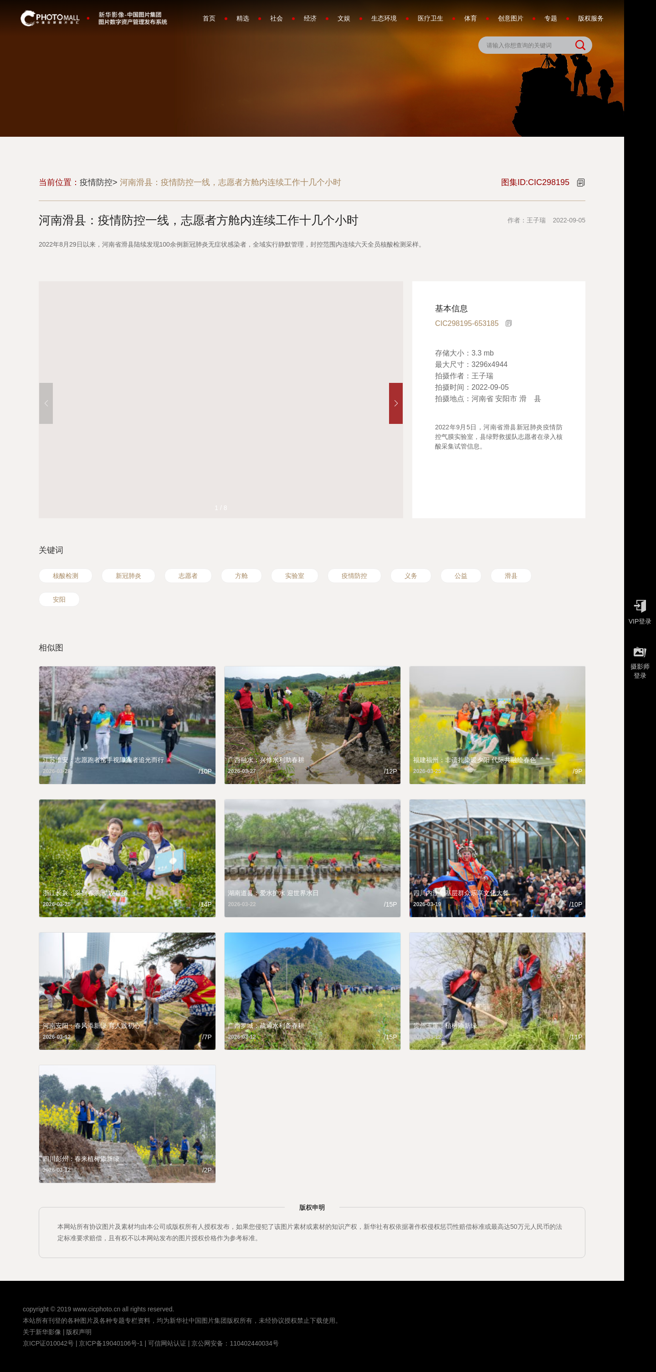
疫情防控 (354, 575)
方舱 (241, 575)
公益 (461, 575)
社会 (276, 18)
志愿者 (188, 575)
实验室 (294, 575)
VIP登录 (640, 610)
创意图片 (510, 18)
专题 (550, 18)
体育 (470, 18)
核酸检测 (65, 575)
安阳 (59, 599)
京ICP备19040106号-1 (111, 1343)
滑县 (511, 575)
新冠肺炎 (128, 575)
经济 (310, 18)
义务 (411, 575)
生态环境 (384, 18)
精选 (242, 18)
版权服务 (591, 18)
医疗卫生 (430, 18)
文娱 (344, 18)
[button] (396, 403)
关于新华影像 (42, 1332)
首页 (209, 18)
